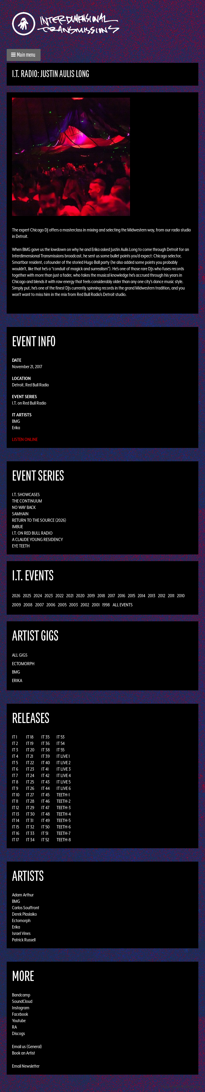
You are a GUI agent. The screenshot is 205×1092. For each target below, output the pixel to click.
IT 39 (45, 756)
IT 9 (15, 788)
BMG (16, 421)
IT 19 (29, 743)
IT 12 (15, 807)
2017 (111, 595)
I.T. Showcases (26, 494)
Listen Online (25, 439)
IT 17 (15, 839)
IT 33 (30, 833)
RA (14, 1027)
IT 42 (45, 775)
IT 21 (29, 756)
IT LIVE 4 (64, 775)
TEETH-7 (63, 833)
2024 (38, 595)
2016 (121, 595)
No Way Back (24, 507)
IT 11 (15, 801)
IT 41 (45, 769)
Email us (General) (27, 1046)
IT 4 (15, 756)
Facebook (20, 1014)
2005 (62, 604)
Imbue (17, 526)
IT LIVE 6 (64, 788)
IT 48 (45, 814)
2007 (39, 604)
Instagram (20, 1007)
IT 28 (30, 801)
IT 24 (30, 775)
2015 (131, 595)
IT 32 (30, 827)
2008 (28, 604)
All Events (123, 604)
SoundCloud (22, 1001)
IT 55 (60, 749)
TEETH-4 (64, 814)
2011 (171, 595)
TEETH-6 (64, 827)
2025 (27, 595)
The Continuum (27, 501)
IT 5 (15, 762)
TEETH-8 (64, 839)
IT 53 (61, 737)
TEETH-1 (63, 794)
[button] (24, 55)
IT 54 (61, 743)
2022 (60, 595)
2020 (80, 595)
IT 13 (15, 814)
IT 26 (30, 788)
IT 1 (14, 737)
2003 (73, 604)
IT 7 (15, 775)
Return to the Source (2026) (39, 520)
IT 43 (45, 782)
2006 (50, 604)
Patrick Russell (24, 939)
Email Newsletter (26, 1066)
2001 (96, 604)
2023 (49, 595)
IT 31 (29, 820)
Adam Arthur (23, 894)
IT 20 (30, 749)
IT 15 (15, 827)
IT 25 (30, 782)
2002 (85, 604)
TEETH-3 (64, 807)
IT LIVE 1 (63, 756)
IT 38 (45, 749)
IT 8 (15, 782)
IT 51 (44, 833)
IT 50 (45, 827)
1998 (106, 604)
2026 (16, 595)
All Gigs (19, 655)
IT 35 (45, 737)
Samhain (20, 513)
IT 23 (30, 769)
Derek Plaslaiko (24, 914)
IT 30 (30, 814)
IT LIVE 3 (64, 769)
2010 (181, 595)
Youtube (19, 1020)
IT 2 (15, 743)
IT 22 (30, 762)
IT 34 (30, 839)
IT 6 (15, 769)
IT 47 (45, 807)
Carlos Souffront (25, 907)
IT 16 (15, 833)
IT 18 (30, 737)
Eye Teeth (21, 546)
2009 (16, 604)
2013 (151, 595)
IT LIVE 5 (63, 782)
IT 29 (30, 807)
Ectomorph (23, 663)
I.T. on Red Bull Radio (29, 403)
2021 (69, 595)
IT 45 (45, 794)
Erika (16, 427)
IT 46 (45, 801)
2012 (161, 595)
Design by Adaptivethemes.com (181, 1087)
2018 (101, 595)
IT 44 (45, 788)
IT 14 (15, 820)
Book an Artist (23, 1053)
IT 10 (15, 794)
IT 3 (15, 749)
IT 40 (45, 762)
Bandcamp (21, 995)
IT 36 (45, 743)
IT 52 (45, 839)
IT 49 (45, 820)
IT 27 (30, 794)
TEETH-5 (63, 820)
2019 (91, 595)
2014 (141, 595)
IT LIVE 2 (63, 762)
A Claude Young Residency (37, 539)
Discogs (18, 1033)
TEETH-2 (63, 801)
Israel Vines (21, 933)
